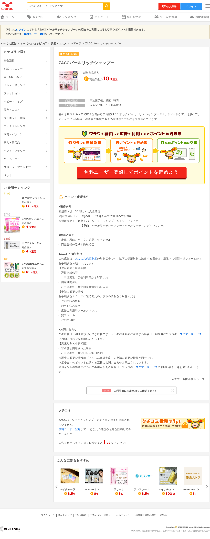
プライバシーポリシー (101, 515)
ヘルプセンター (124, 515)
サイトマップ (65, 515)
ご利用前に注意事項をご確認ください (138, 390)
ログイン (191, 6)
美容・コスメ (59, 43)
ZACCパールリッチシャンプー (86, 63)
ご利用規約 (80, 515)
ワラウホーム (48, 515)
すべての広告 (8, 43)
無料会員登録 (169, 6)
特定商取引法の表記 (146, 515)
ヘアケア (76, 43)
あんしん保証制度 (86, 258)
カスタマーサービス (189, 334)
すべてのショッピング (34, 43)
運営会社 (164, 515)
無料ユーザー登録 (34, 34)
